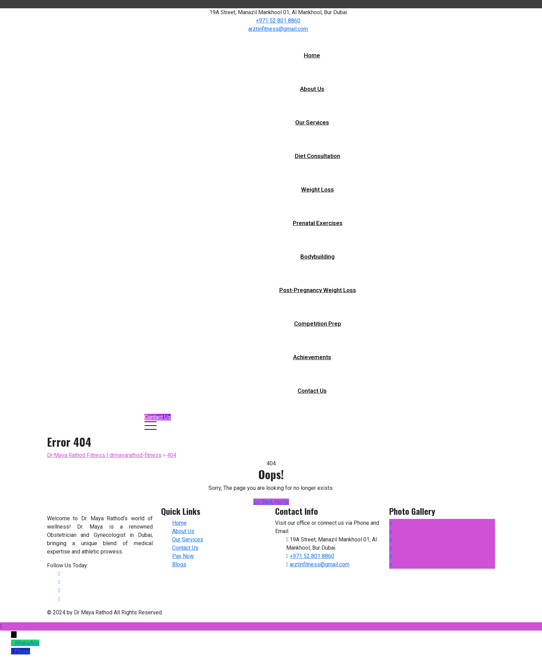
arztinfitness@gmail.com (278, 29)
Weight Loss (317, 189)
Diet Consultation (317, 155)
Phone (22, 651)
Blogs (179, 564)
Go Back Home (271, 502)
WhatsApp (27, 643)
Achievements (312, 357)
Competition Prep (317, 323)
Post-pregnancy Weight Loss (317, 290)
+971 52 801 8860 (278, 20)
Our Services (312, 122)
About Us (312, 88)
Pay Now (183, 556)
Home (312, 55)
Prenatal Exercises (318, 223)
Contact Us (312, 390)
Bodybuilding (317, 256)
